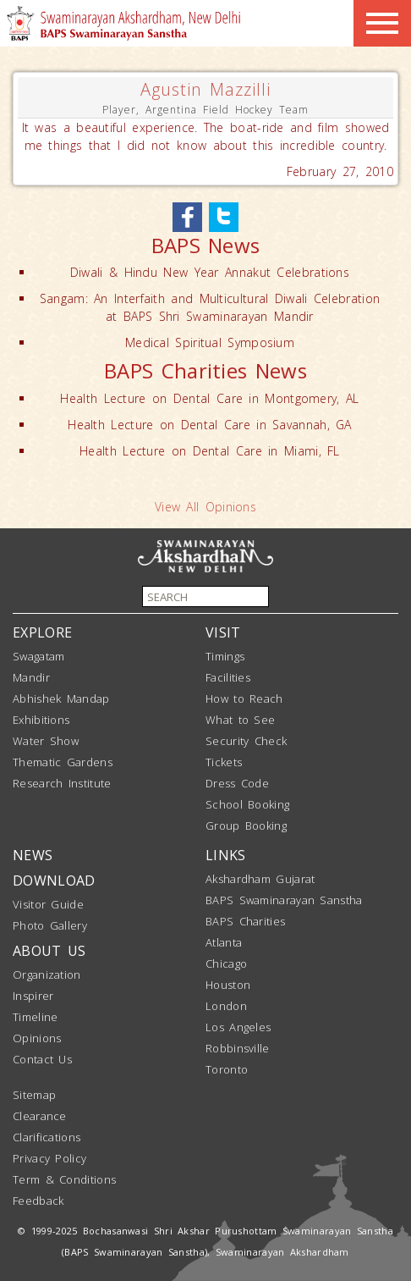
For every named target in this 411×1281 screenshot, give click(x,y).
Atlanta (224, 942)
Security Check (246, 740)
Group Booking (246, 825)
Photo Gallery (50, 925)
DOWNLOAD (54, 880)
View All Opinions (205, 507)
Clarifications (46, 1137)
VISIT (223, 632)
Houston (228, 984)
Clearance (40, 1116)
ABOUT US (49, 950)
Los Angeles (238, 1027)
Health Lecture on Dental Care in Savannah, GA (210, 425)
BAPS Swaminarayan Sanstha (284, 900)
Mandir (31, 677)
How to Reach (244, 698)
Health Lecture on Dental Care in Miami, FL (209, 451)
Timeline (35, 1016)
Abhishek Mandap (61, 698)
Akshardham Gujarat (260, 878)
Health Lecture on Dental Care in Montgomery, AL (209, 398)
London (226, 1005)
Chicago (226, 963)
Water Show (46, 740)
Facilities (228, 677)
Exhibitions (41, 719)
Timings (225, 656)
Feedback (38, 1200)
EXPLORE (42, 632)
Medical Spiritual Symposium (209, 342)
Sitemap (34, 1094)
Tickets (224, 762)
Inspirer (33, 995)
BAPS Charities (245, 921)
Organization (47, 974)
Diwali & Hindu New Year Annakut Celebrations (209, 272)
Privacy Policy (49, 1158)
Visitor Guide (48, 904)
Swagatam (38, 656)
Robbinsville (238, 1048)
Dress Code (237, 783)
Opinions (37, 1038)
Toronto (227, 1069)
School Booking (247, 804)
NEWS (32, 855)
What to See (240, 719)
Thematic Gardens (62, 762)
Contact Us (42, 1059)
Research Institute (62, 783)
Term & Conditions (64, 1179)
